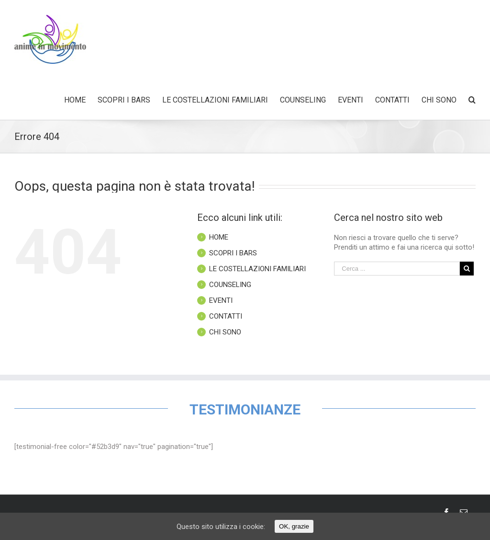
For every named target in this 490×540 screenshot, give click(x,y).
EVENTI (221, 300)
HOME (218, 237)
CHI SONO (225, 332)
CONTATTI (225, 316)
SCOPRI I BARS (233, 253)
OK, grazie (294, 526)
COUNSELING (230, 284)
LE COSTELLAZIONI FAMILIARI (257, 268)
